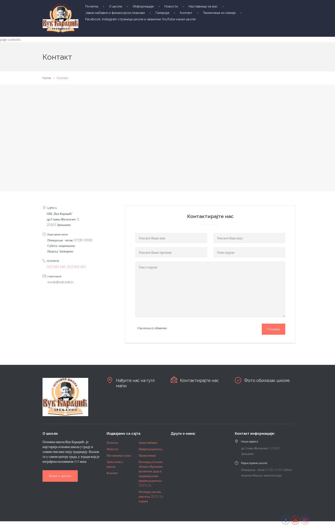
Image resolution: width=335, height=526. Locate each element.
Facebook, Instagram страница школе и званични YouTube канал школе (140, 19)
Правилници (147, 455)
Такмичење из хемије (219, 13)
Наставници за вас (203, 6)
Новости (171, 6)
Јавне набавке (148, 442)
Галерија (162, 13)
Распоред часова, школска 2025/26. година (151, 496)
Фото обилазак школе (267, 380)
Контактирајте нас (199, 380)
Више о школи (60, 476)
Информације (143, 6)
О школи (115, 6)
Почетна (91, 6)
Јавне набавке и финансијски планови (115, 13)
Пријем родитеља (150, 449)
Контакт (186, 13)
